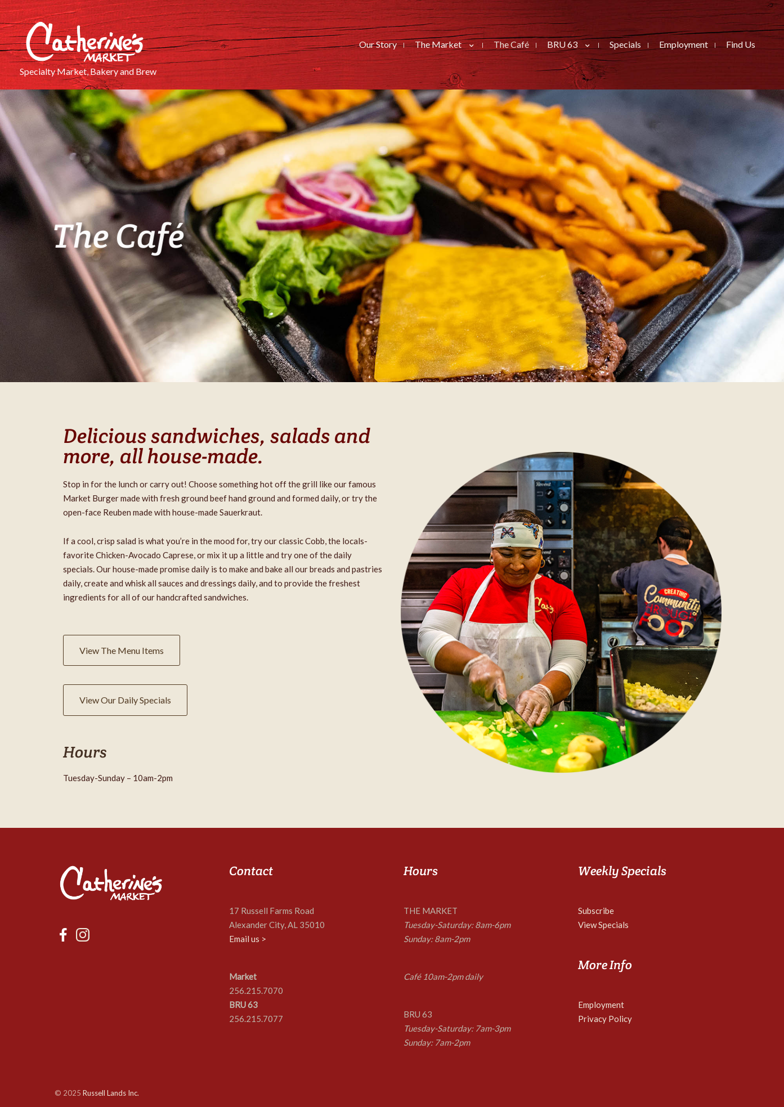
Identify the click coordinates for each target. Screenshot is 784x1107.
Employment (601, 1005)
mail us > (250, 939)
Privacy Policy (605, 1019)
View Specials (603, 925)
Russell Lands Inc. (111, 1092)
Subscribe (596, 911)
